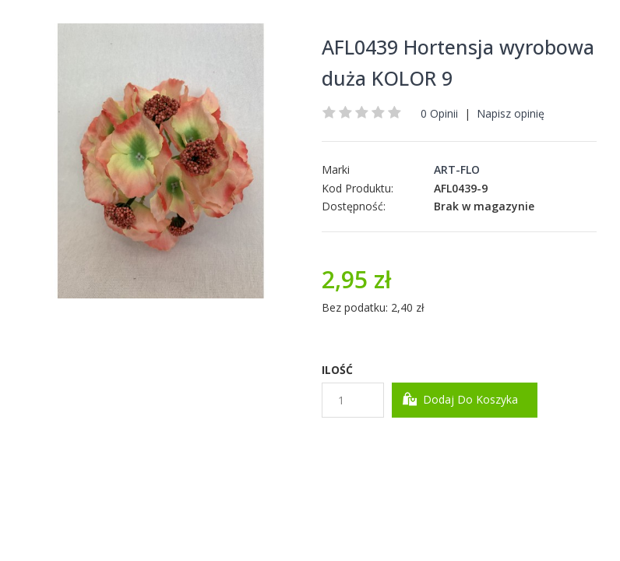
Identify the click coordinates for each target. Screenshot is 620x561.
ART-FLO (457, 169)
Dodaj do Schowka (376, 444)
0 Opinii (439, 113)
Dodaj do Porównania (495, 444)
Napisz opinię (510, 113)
